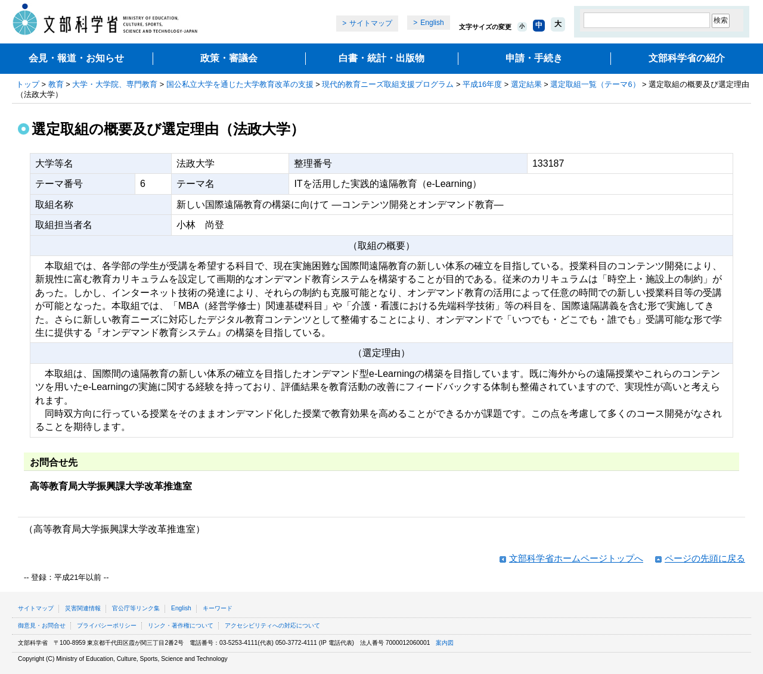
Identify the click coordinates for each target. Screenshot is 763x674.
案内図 (445, 642)
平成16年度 (482, 84)
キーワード (217, 608)
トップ (27, 84)
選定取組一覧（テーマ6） (595, 84)
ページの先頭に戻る (705, 558)
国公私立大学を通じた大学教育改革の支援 (240, 84)
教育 (56, 84)
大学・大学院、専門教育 (114, 84)
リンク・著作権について (180, 625)
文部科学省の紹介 (687, 58)
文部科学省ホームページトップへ (576, 558)
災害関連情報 (83, 608)
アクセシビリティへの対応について (272, 625)
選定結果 (526, 84)
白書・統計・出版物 (381, 58)
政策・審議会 (229, 58)
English (431, 22)
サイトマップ (370, 23)
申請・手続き (534, 58)
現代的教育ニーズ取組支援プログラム (388, 84)
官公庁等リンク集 (136, 608)
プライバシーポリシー (107, 625)
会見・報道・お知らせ (76, 58)
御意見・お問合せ (42, 625)
